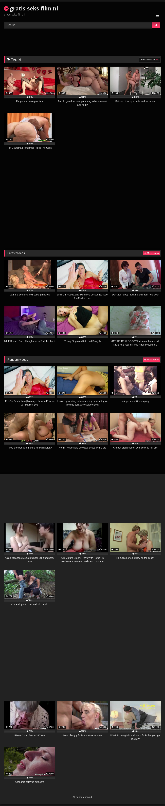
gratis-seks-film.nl (31, 8)
